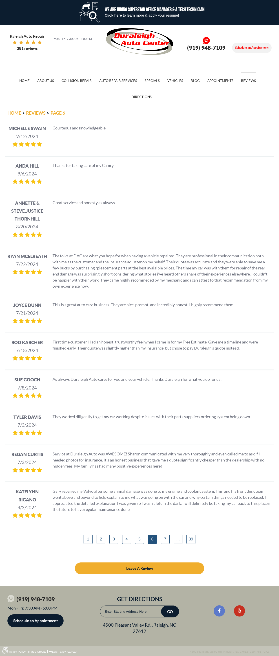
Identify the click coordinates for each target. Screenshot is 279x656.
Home (24, 81)
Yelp (239, 611)
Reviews (248, 81)
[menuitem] (24, 80)
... (178, 539)
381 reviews (27, 48)
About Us (45, 81)
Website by (63, 652)
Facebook (219, 611)
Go (170, 612)
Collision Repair (77, 81)
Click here (113, 15)
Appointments (220, 81)
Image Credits (37, 651)
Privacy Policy (16, 651)
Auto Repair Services (118, 81)
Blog (195, 81)
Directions (141, 97)
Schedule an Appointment (251, 47)
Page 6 (58, 113)
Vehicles (175, 81)
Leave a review (139, 568)
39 (191, 539)
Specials (152, 81)
